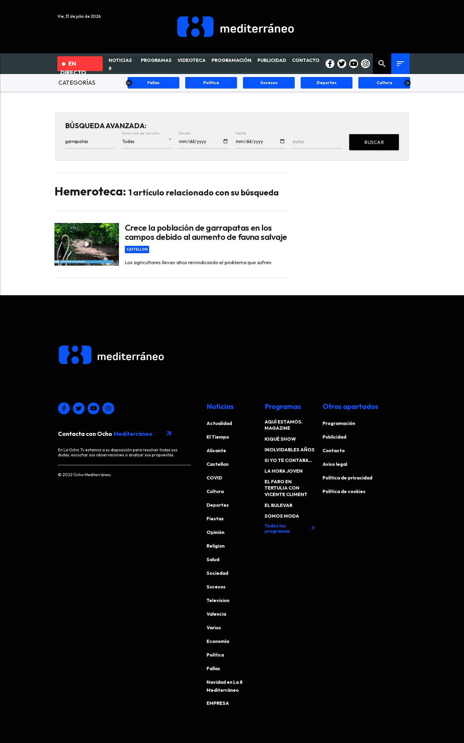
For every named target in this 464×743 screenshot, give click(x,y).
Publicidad (334, 437)
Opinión (215, 532)
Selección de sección (140, 133)
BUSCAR (374, 142)
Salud (213, 559)
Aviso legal (335, 464)
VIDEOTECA (192, 60)
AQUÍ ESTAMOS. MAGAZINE (283, 425)
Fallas (213, 668)
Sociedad (217, 573)
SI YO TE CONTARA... (288, 460)
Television (218, 600)
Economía (218, 641)
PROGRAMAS (156, 60)
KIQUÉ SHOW (280, 439)
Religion (216, 546)
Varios (214, 627)
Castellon (137, 249)
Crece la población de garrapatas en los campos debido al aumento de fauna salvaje (206, 232)
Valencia (216, 614)
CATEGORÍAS (76, 82)
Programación (339, 423)
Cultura (215, 491)
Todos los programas (290, 528)
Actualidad (219, 423)
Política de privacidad (347, 478)
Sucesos (216, 587)
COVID (214, 478)
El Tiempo (218, 437)
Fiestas (215, 518)
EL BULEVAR (278, 505)
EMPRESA (218, 703)
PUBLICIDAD (271, 60)
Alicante (216, 450)
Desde (185, 133)
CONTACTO (306, 60)
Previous (129, 82)
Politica (215, 655)
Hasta (241, 133)
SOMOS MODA (282, 516)
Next (407, 82)
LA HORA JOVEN (284, 471)
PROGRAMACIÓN (232, 60)
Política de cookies (344, 491)
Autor (298, 142)
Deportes (218, 505)
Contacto (334, 450)
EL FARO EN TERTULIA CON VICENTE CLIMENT (286, 488)
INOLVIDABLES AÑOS (290, 449)
